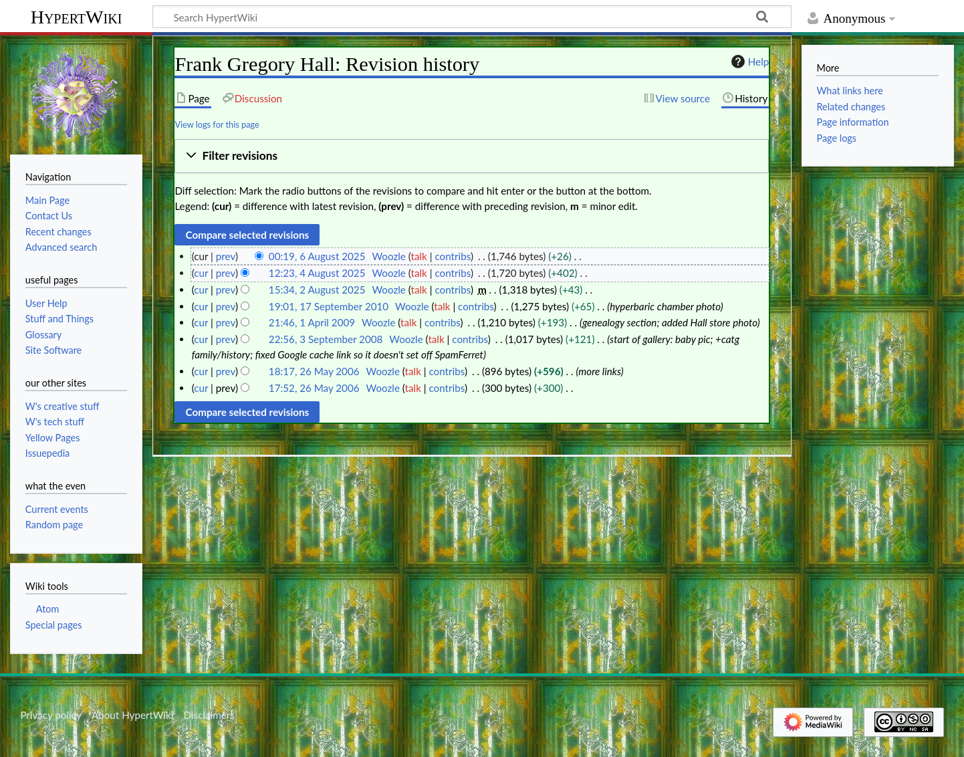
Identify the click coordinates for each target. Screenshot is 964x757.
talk (419, 256)
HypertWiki (76, 17)
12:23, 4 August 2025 (317, 273)
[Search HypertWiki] (472, 16)
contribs (452, 256)
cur (201, 273)
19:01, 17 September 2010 (328, 306)
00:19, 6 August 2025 (317, 256)
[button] (471, 156)
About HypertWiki (132, 715)
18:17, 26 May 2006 (314, 371)
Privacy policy (50, 715)
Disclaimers (209, 715)
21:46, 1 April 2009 (312, 322)
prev (225, 256)
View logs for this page (216, 124)
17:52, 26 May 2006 (314, 388)
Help (748, 61)
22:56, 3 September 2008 (325, 339)
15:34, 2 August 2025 (317, 290)
